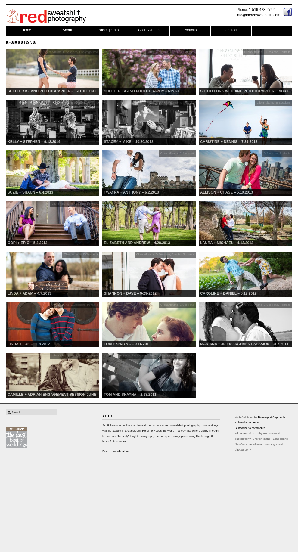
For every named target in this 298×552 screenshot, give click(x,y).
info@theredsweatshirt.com (258, 15)
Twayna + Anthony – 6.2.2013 (131, 192)
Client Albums (149, 30)
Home (26, 30)
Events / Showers (183, 254)
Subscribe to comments (250, 428)
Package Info (108, 30)
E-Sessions (70, 52)
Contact (231, 30)
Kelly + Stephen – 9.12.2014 (34, 142)
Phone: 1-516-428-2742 (255, 10)
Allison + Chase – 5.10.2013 (226, 192)
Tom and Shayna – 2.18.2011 (130, 394)
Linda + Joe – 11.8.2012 (29, 344)
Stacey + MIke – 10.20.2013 (129, 142)
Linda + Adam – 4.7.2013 (29, 293)
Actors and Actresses (132, 355)
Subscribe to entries (247, 422)
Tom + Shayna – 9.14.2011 (127, 344)
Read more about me (115, 451)
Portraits (188, 52)
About (67, 30)
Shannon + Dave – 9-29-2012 (130, 293)
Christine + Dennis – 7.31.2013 (228, 142)
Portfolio (190, 30)
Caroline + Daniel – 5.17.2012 (228, 293)
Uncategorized (88, 52)
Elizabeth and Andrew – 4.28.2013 (137, 243)
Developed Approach (271, 417)
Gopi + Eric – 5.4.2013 (27, 243)
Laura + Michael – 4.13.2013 (226, 243)
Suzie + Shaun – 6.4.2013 (30, 192)
